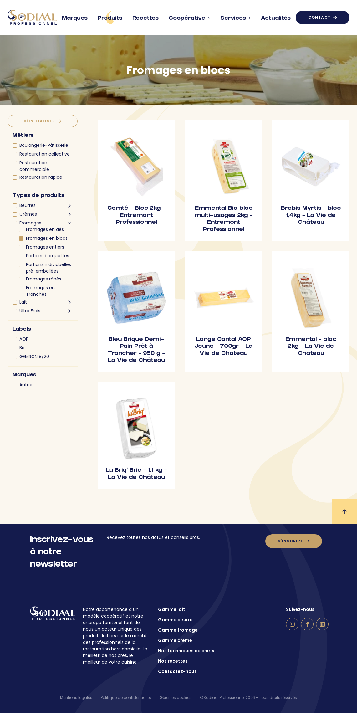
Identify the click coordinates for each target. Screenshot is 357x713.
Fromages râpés (43, 279)
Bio (22, 348)
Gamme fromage (178, 630)
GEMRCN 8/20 (34, 356)
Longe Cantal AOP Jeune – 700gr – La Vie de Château (224, 347)
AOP (23, 339)
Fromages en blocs (47, 238)
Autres (26, 385)
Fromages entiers (45, 247)
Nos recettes (173, 661)
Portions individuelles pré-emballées (48, 267)
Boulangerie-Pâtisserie (43, 145)
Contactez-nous (177, 671)
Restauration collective (44, 154)
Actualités (276, 16)
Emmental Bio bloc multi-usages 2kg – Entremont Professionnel (223, 219)
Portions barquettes (47, 256)
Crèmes (28, 214)
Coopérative (189, 16)
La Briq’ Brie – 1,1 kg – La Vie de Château (136, 474)
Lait (23, 302)
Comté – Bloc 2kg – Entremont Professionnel (136, 216)
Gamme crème (175, 640)
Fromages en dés (45, 229)
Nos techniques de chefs (186, 651)
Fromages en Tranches (40, 291)
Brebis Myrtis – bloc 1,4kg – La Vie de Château (311, 216)
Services (235, 16)
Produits (110, 17)
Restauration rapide (40, 177)
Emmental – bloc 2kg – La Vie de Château (310, 347)
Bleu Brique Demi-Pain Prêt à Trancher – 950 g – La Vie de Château (136, 350)
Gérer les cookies (175, 697)
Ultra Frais (29, 311)
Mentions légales (76, 697)
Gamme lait (171, 609)
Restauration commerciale (34, 166)
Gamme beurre (175, 620)
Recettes (145, 16)
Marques (75, 16)
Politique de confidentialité (126, 697)
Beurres (27, 205)
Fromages (30, 223)
